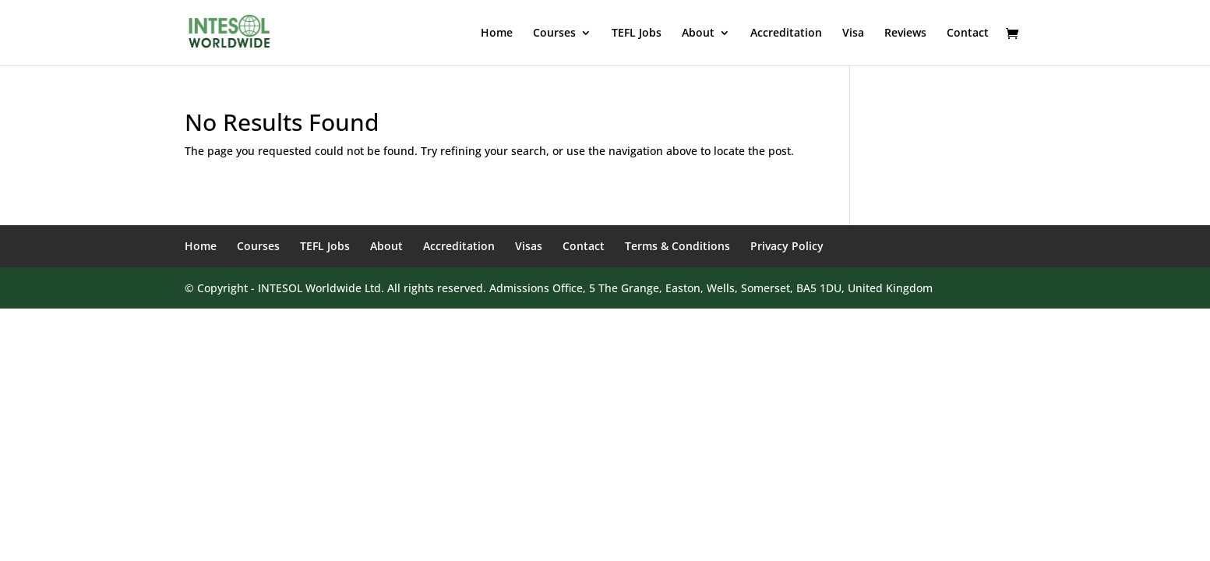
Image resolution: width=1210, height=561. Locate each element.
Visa (853, 33)
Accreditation (786, 33)
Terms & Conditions (677, 245)
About (698, 33)
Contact (968, 33)
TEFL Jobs (636, 33)
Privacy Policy (787, 245)
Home (497, 33)
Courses (554, 33)
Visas (528, 245)
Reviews (905, 33)
